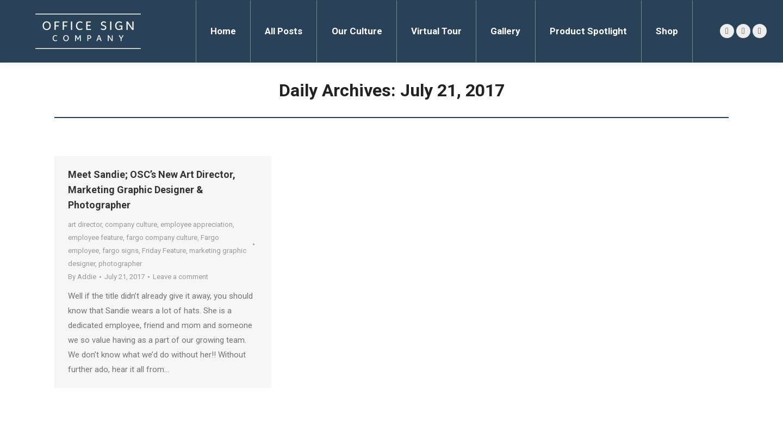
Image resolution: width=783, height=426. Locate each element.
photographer (120, 264)
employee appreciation (196, 224)
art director (85, 224)
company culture (131, 224)
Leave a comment (180, 277)
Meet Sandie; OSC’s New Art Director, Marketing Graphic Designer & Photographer (151, 190)
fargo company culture (161, 237)
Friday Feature (164, 250)
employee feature (95, 237)
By (82, 277)
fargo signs (120, 250)
